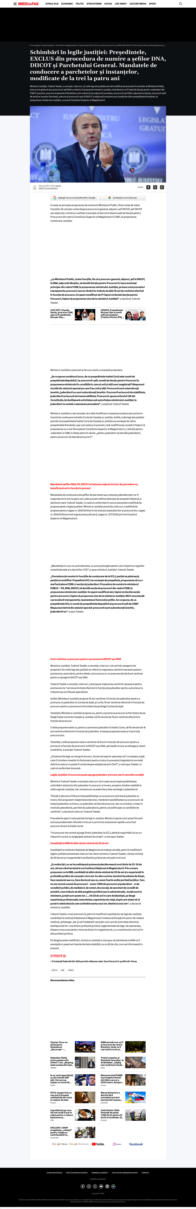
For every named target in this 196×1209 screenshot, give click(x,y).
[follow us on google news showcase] (78, 1144)
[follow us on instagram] (117, 1144)
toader (71, 970)
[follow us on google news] (59, 1144)
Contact (145, 1173)
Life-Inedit (121, 4)
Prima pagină (35, 45)
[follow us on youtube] (98, 1144)
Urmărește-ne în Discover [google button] (122, 198)
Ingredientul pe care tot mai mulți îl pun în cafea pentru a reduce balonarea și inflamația (61, 1114)
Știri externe (94, 4)
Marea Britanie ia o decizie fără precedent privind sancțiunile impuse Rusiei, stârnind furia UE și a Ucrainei (111, 1096)
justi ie (54, 970)
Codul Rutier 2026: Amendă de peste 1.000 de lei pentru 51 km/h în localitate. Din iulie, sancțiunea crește (112, 1114)
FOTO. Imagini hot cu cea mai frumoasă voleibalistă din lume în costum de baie (61, 1096)
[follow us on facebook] (136, 1144)
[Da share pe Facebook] (148, 187)
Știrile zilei (52, 4)
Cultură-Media (137, 4)
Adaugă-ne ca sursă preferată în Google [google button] (74, 198)
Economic (67, 4)
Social (108, 4)
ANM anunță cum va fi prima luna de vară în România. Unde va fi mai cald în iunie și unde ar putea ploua (112, 1046)
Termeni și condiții (99, 1173)
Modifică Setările (98, 1179)
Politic (80, 4)
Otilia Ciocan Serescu (48, 188)
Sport (152, 4)
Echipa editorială (54, 1173)
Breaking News (48, 45)
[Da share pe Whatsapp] (162, 187)
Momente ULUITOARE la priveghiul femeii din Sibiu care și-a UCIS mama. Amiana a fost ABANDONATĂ (112, 1079)
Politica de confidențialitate (125, 1173)
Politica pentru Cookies (76, 1173)
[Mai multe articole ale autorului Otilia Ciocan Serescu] (34, 187)
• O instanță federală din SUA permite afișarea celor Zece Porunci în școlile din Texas (93, 961)
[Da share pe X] (155, 187)
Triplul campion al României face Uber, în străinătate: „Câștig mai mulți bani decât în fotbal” (112, 1061)
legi (62, 970)
